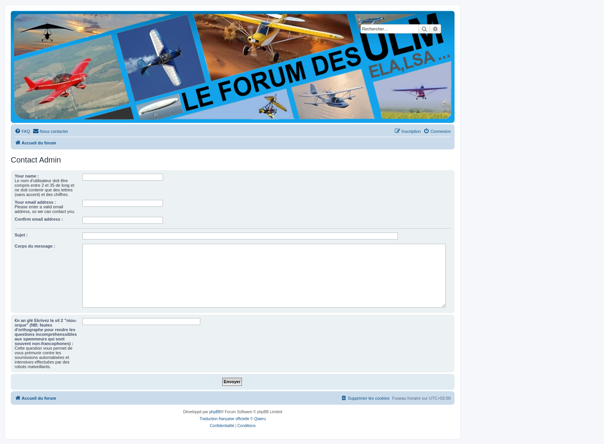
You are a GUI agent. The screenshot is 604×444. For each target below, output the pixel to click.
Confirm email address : (39, 219)
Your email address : (35, 202)
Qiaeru (260, 419)
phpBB (215, 412)
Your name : (27, 176)
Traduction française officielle (224, 419)
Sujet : (21, 235)
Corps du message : (35, 246)
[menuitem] (22, 131)
